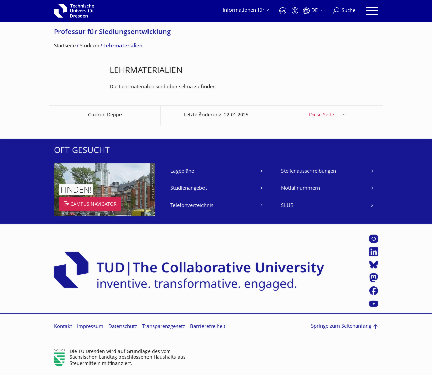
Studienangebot (188, 188)
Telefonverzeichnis (191, 205)
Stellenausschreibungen (308, 171)
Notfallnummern (300, 188)
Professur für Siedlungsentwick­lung (112, 32)
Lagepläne (182, 171)
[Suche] (343, 11)
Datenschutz (122, 326)
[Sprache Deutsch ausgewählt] (312, 11)
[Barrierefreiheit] (295, 11)
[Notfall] (283, 11)
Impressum (90, 326)
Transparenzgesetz (163, 326)
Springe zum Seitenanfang (341, 326)
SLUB (287, 205)
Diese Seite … (324, 115)
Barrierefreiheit (207, 326)
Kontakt (63, 326)
